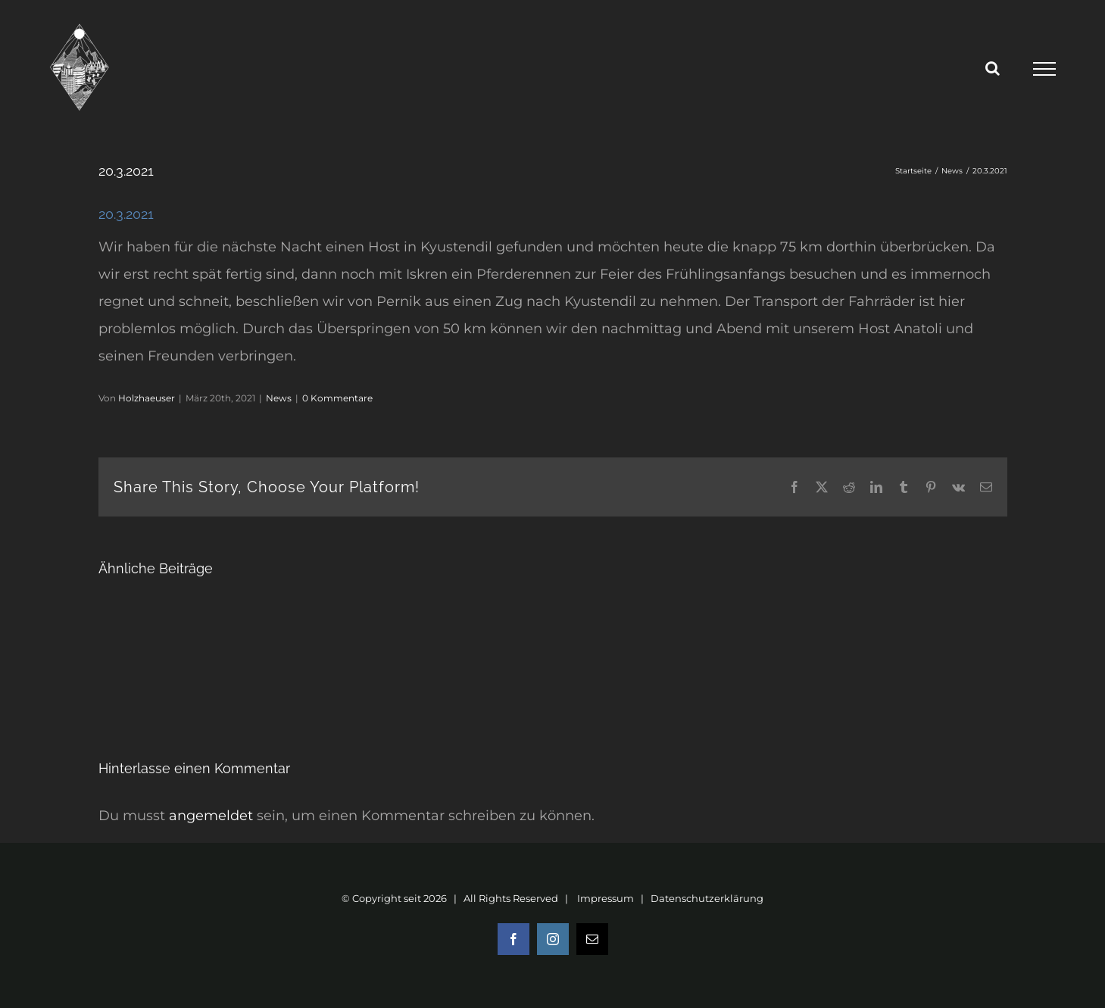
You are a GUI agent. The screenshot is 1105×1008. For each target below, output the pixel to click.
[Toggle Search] (992, 68)
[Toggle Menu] (1044, 69)
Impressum (605, 898)
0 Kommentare (337, 398)
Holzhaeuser (146, 398)
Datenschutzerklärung (707, 898)
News (279, 398)
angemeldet (211, 815)
